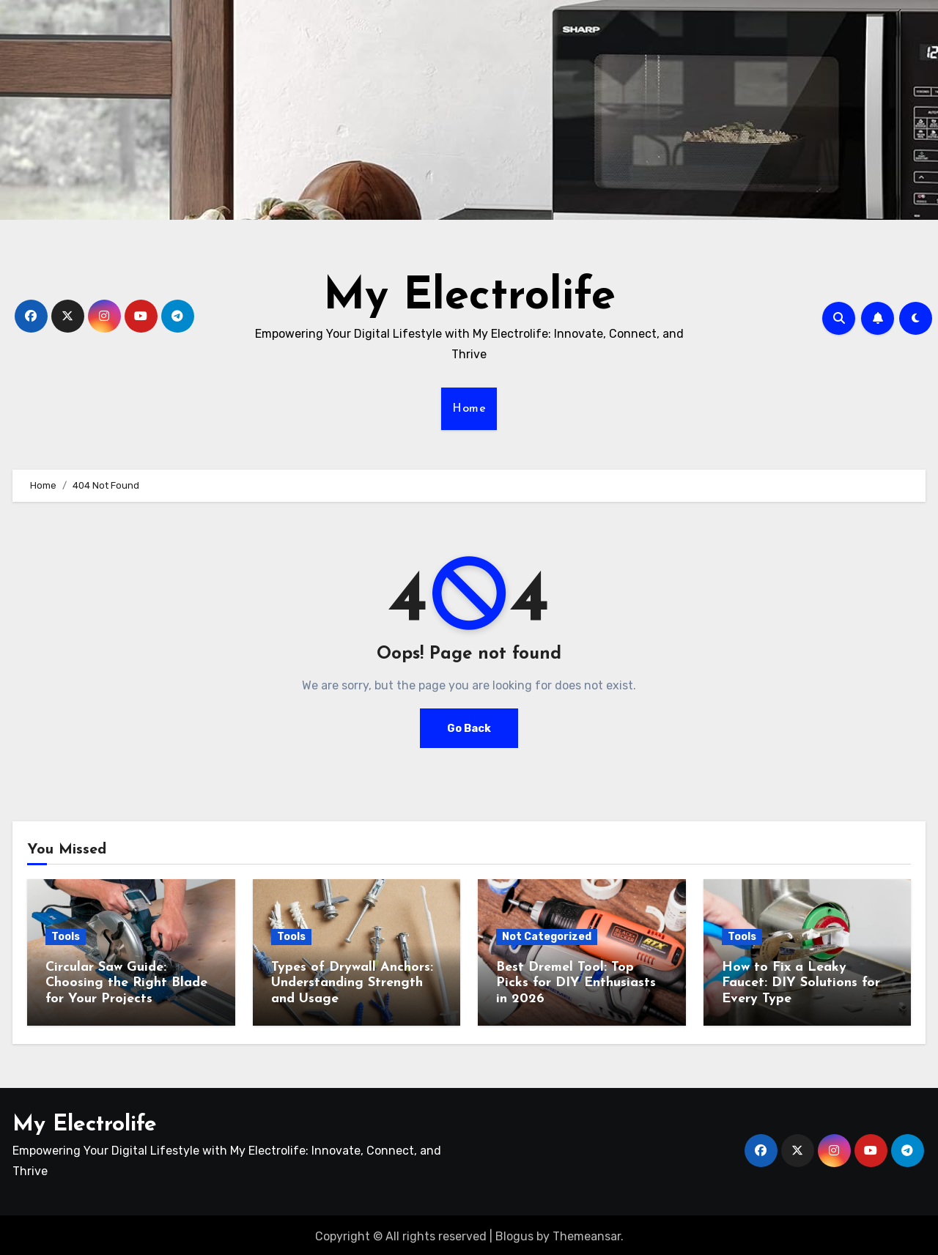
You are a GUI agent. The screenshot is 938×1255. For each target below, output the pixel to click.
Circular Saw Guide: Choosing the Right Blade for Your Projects (126, 983)
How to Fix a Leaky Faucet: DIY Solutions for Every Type (801, 983)
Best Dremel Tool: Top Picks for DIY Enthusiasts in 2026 (576, 983)
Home (469, 409)
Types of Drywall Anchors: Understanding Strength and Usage (352, 983)
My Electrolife (469, 297)
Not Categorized (546, 936)
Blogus (514, 1233)
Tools (65, 936)
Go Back (469, 728)
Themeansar (587, 1233)
